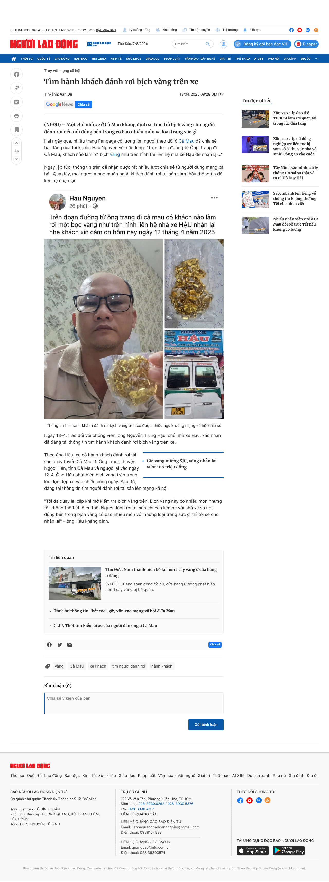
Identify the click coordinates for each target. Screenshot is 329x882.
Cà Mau (186, 141)
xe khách (98, 666)
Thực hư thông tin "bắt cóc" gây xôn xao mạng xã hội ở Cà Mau (114, 611)
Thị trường (226, 30)
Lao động (62, 58)
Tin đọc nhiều (257, 101)
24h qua (252, 30)
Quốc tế (43, 58)
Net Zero (99, 58)
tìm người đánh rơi (128, 666)
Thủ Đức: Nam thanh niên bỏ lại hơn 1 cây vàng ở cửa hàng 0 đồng (161, 572)
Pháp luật (172, 58)
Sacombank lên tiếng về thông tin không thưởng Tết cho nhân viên (294, 198)
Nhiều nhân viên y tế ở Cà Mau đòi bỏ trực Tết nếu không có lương (295, 224)
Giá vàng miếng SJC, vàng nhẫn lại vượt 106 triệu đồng (182, 464)
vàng (115, 154)
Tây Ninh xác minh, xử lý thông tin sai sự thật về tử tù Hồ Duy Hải (295, 172)
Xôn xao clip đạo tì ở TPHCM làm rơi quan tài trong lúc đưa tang (294, 118)
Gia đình (290, 58)
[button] (16, 143)
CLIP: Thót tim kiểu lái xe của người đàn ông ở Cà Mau (105, 625)
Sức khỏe (133, 58)
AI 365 (258, 58)
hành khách (161, 666)
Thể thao (242, 58)
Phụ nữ (273, 58)
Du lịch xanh (258, 775)
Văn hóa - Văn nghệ (200, 58)
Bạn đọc (80, 58)
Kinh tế (116, 58)
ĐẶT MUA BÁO (106, 30)
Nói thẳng (166, 30)
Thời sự (27, 58)
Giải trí (225, 58)
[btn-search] (208, 44)
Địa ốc (306, 58)
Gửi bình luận (206, 725)
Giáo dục (153, 58)
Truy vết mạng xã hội (62, 71)
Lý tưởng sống (136, 30)
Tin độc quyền (196, 30)
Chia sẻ (83, 104)
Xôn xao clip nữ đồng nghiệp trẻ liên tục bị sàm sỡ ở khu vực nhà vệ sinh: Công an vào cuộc (294, 146)
